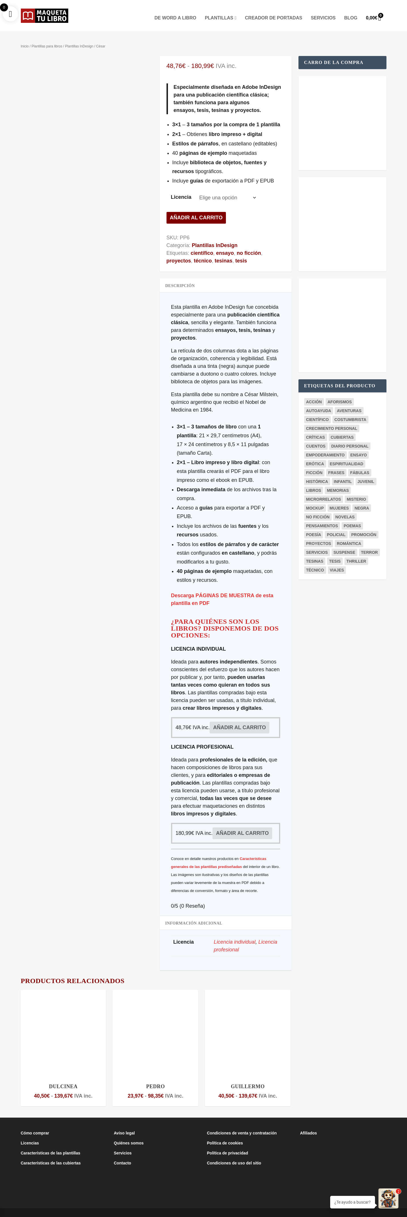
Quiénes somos (129, 1134)
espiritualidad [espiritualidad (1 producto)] (346, 455)
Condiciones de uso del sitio (234, 1154)
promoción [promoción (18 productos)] (363, 526)
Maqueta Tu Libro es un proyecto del (53, 1210)
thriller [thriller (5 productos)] (356, 552)
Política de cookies (225, 1134)
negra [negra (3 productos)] (361, 499)
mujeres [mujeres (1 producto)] (339, 499)
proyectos (179, 252)
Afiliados (308, 1124)
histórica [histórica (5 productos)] (317, 473)
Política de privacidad (227, 1144)
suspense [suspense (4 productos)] (344, 544)
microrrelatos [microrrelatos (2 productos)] (323, 490)
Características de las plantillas (51, 1144)
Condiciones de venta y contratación (242, 1124)
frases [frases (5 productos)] (336, 464)
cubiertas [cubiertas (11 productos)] (342, 428)
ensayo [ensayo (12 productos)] (358, 446)
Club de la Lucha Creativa (109, 1210)
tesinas (223, 252)
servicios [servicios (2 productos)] (317, 544)
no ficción (249, 244)
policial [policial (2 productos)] (336, 526)
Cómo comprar (35, 1124)
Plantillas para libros (47, 38)
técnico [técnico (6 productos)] (315, 561)
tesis (241, 252)
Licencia (181, 189)
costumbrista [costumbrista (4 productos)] (350, 411)
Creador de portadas (273, 9)
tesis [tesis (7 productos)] (334, 552)
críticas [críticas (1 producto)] (315, 428)
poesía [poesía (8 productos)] (313, 526)
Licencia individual (235, 934)
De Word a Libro (175, 9)
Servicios (323, 9)
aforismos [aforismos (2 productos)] (340, 393)
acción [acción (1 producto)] (314, 393)
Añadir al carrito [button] (239, 719)
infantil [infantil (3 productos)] (343, 473)
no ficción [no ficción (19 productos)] (318, 508)
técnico (203, 252)
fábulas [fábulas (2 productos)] (359, 464)
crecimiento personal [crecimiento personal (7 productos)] (331, 420)
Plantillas (219, 9)
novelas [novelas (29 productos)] (345, 508)
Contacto (122, 1154)
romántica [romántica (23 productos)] (349, 535)
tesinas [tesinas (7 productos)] (315, 552)
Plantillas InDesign (79, 38)
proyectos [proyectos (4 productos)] (318, 535)
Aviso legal (124, 1124)
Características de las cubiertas (51, 1154)
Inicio (25, 38)
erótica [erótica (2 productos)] (315, 455)
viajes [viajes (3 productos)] (337, 561)
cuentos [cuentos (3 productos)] (316, 437)
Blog (350, 9)
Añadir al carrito (196, 209)
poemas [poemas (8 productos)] (352, 517)
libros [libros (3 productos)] (313, 482)
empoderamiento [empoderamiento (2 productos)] (325, 446)
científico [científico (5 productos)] (317, 411)
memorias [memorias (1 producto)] (338, 482)
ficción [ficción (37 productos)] (314, 464)
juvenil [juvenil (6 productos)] (366, 473)
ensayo (225, 244)
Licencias (30, 1134)
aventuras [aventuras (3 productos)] (349, 402)
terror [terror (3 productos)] (369, 544)
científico (202, 244)
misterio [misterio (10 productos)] (356, 490)
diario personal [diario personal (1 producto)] (350, 437)
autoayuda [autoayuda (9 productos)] (318, 402)
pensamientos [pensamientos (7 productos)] (322, 517)
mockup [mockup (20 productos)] (315, 499)
